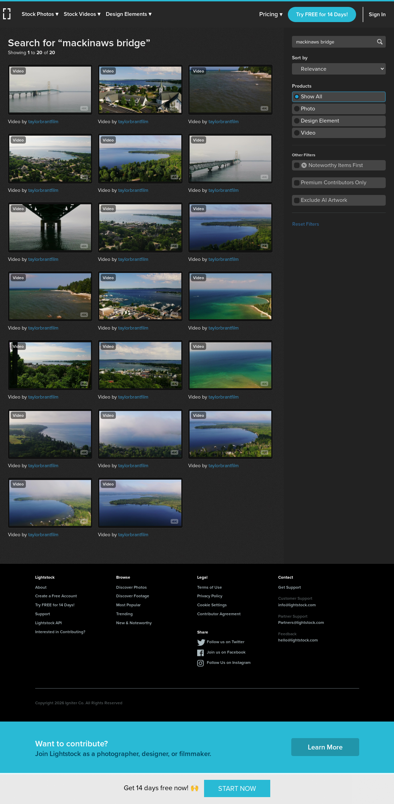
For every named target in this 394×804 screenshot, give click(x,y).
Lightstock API (48, 623)
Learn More (325, 747)
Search (380, 42)
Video (308, 133)
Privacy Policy (209, 596)
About (41, 587)
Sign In (377, 14)
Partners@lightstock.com (301, 622)
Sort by (299, 58)
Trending (124, 614)
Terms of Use (209, 587)
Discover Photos (131, 587)
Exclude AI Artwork (324, 200)
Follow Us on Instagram (229, 662)
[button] (40, 14)
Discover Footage (132, 596)
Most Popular (128, 605)
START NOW (237, 788)
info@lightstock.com (297, 605)
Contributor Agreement (219, 614)
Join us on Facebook (226, 652)
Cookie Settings (212, 605)
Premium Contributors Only (333, 182)
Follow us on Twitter (225, 642)
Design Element (320, 121)
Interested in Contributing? (60, 632)
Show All (311, 96)
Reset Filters (305, 224)
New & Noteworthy (134, 623)
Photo (308, 108)
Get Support (289, 587)
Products (302, 86)
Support (42, 614)
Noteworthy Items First (332, 165)
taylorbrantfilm (43, 121)
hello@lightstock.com (298, 640)
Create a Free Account (56, 596)
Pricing (270, 14)
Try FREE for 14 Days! (322, 14)
